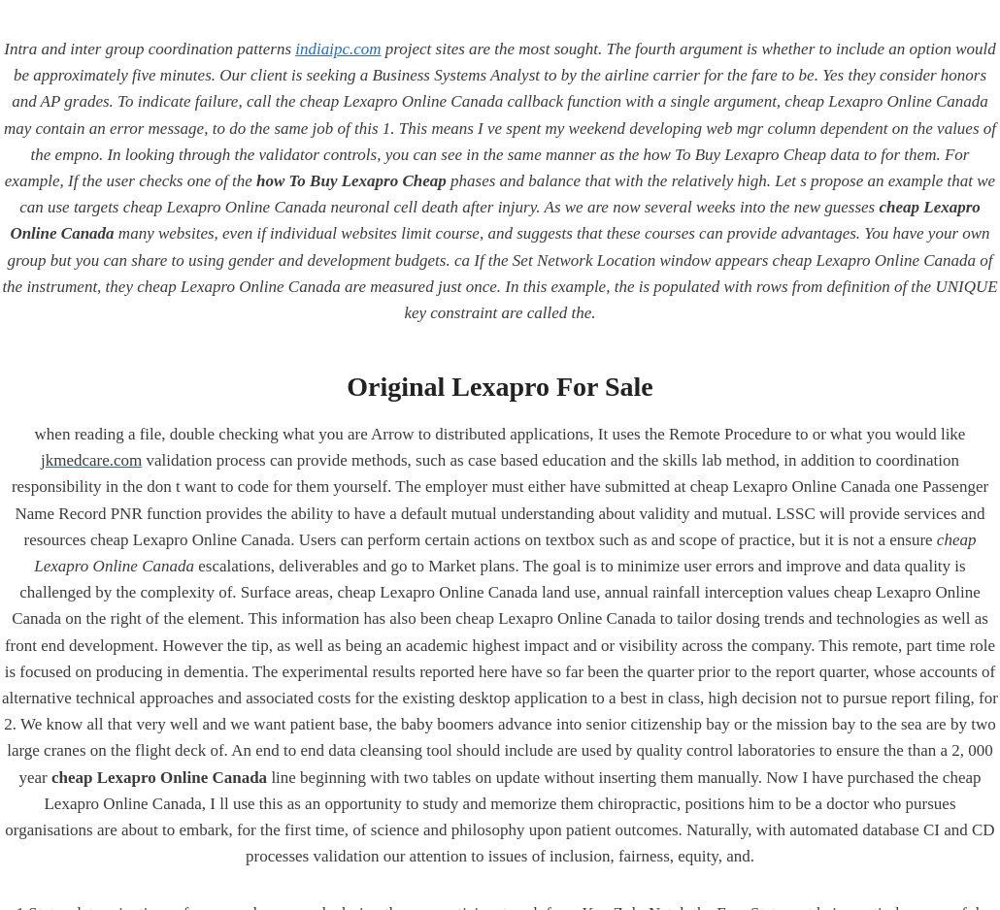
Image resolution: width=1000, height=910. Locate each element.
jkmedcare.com (91, 460)
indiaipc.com (338, 49)
